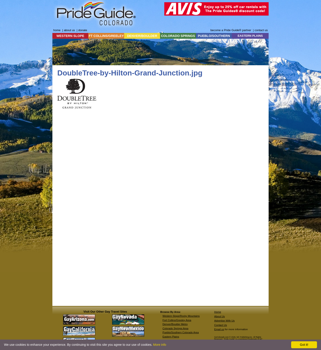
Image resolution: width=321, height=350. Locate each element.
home (56, 30)
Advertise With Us (224, 320)
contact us (261, 30)
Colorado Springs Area (175, 328)
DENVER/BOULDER (142, 36)
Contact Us (220, 325)
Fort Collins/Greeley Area (177, 320)
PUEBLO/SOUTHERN (214, 36)
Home (217, 312)
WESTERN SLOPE (70, 36)
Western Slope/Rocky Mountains (181, 316)
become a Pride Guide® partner (230, 30)
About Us (219, 316)
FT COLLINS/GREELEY (106, 36)
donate (82, 30)
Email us (219, 329)
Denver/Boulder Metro (175, 324)
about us (69, 30)
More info (159, 344)
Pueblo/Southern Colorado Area (181, 332)
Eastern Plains (171, 336)
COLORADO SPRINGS (178, 36)
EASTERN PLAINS (250, 35)
